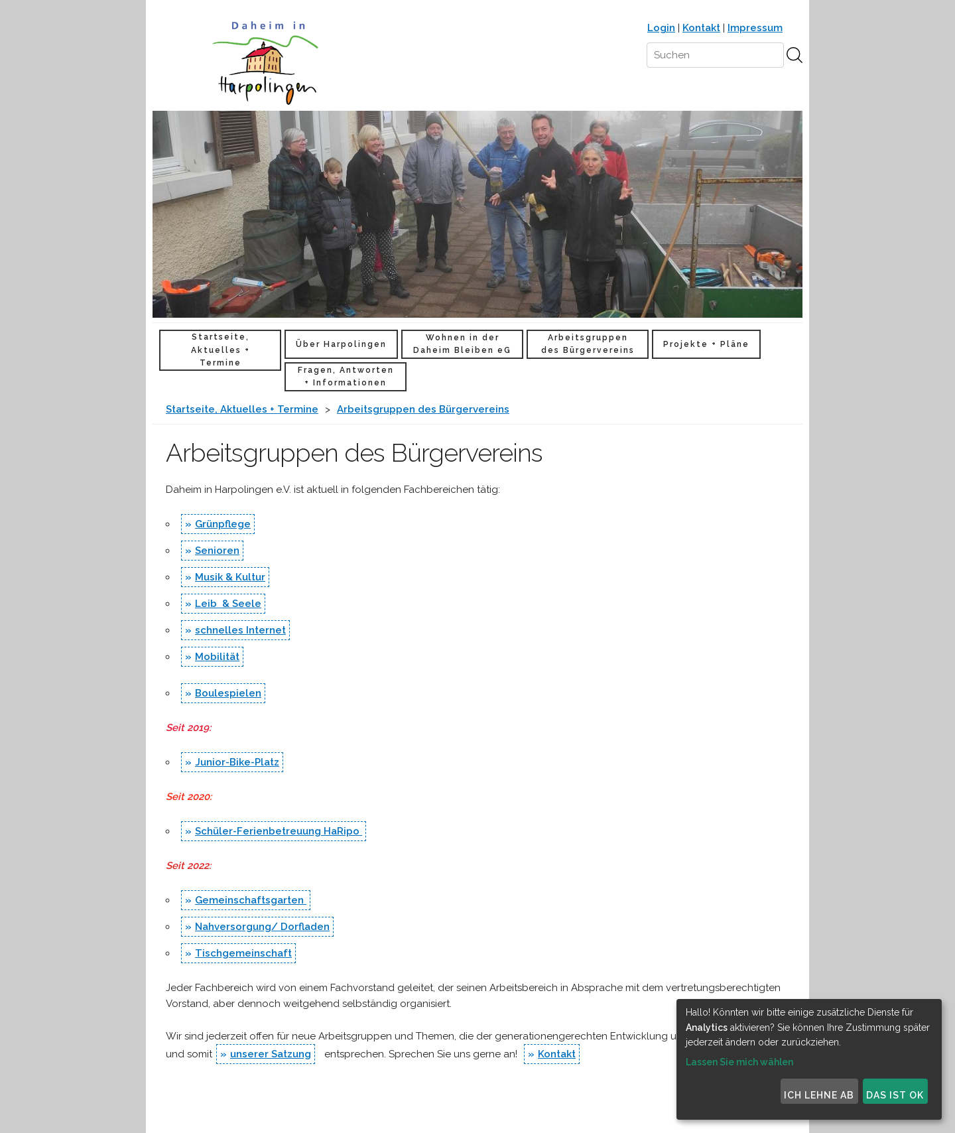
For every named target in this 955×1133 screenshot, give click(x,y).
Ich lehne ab (819, 1095)
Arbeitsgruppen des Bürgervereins (588, 344)
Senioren (217, 551)
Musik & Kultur (230, 577)
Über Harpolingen (341, 344)
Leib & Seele (228, 604)
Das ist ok (895, 1095)
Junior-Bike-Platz (237, 762)
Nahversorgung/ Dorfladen (262, 927)
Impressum (755, 28)
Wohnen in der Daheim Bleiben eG (462, 344)
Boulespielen (228, 693)
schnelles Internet (240, 630)
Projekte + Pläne (706, 344)
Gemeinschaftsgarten (250, 900)
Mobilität (217, 657)
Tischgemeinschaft (243, 953)
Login (661, 28)
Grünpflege (223, 524)
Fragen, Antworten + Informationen (346, 376)
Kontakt (701, 28)
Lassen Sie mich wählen (739, 1062)
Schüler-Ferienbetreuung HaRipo (278, 831)
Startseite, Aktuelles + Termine (220, 349)
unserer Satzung (270, 1054)
